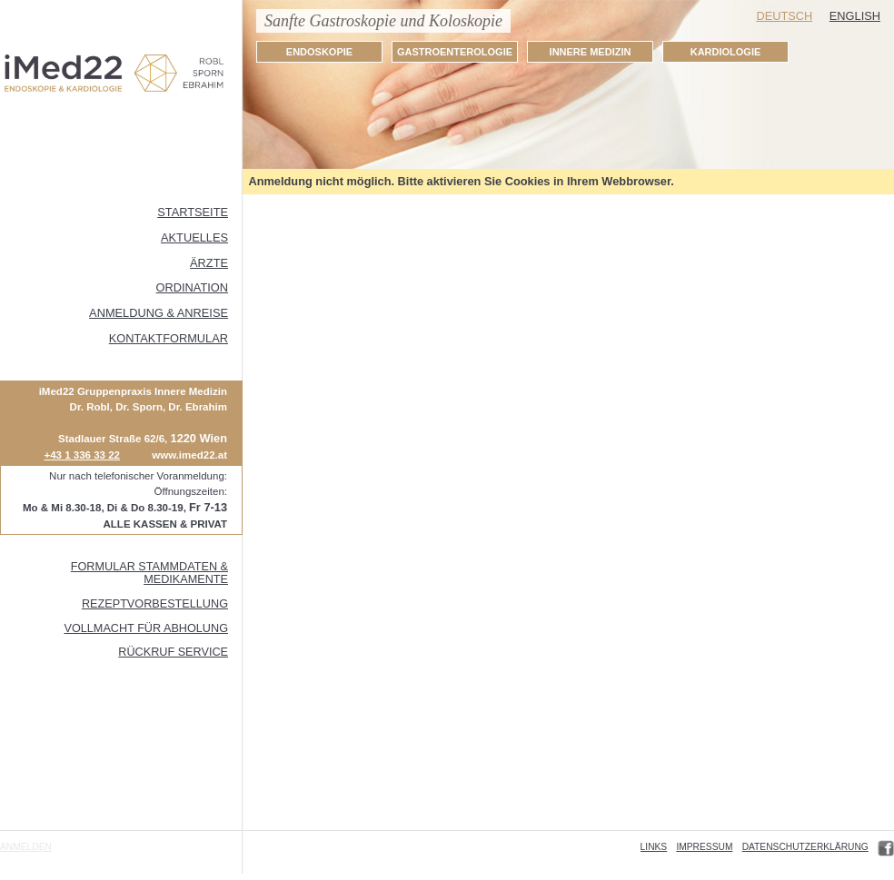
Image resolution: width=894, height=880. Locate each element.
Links (654, 847)
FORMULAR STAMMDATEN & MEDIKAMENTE (149, 573)
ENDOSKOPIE (319, 51)
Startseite (192, 212)
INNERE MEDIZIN (590, 51)
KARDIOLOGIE (725, 51)
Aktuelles (194, 237)
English (854, 16)
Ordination (192, 287)
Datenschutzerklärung (805, 847)
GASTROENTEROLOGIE (454, 51)
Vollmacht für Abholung (146, 628)
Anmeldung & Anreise (158, 313)
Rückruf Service (173, 652)
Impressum (704, 847)
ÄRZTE (209, 263)
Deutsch (784, 16)
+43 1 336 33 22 (82, 455)
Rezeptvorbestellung (155, 604)
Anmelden (26, 847)
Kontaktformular (168, 338)
